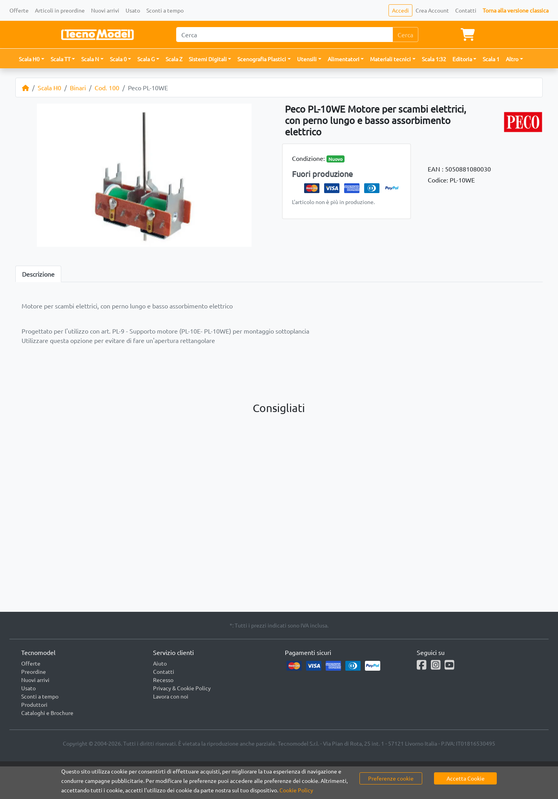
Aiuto (160, 663)
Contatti (465, 10)
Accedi (400, 10)
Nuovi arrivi (105, 10)
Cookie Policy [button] (296, 790)
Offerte (19, 10)
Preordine (33, 671)
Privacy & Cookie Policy (182, 687)
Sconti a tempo (165, 10)
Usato (133, 10)
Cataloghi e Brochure (47, 712)
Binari (78, 87)
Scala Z (174, 58)
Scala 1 (491, 58)
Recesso (163, 679)
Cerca (405, 34)
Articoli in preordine (60, 10)
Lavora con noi (170, 696)
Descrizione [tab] (38, 274)
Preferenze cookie (391, 778)
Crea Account (432, 10)
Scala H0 (49, 87)
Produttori (34, 704)
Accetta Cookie (466, 778)
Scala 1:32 (434, 58)
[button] (31, 59)
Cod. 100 (107, 87)
